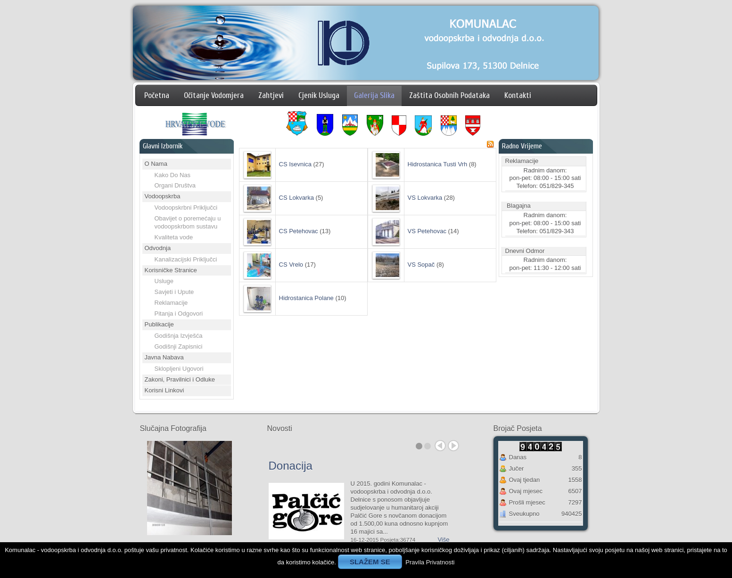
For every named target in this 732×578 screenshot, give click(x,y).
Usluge (164, 281)
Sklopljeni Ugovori (179, 368)
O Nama (156, 163)
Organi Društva (175, 185)
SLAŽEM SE (370, 562)
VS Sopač (421, 264)
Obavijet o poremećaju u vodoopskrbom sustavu (188, 222)
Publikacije (159, 324)
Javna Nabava (164, 357)
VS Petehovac (427, 231)
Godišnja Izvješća (179, 335)
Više (443, 539)
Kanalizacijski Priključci (186, 259)
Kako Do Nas (173, 175)
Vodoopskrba (163, 196)
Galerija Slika (374, 95)
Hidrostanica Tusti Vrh (438, 164)
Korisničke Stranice (171, 270)
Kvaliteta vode (174, 237)
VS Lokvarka (425, 197)
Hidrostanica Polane (306, 297)
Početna (156, 95)
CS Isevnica (295, 164)
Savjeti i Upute (174, 291)
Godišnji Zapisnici (179, 346)
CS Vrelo (291, 264)
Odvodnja (158, 248)
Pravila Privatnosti (429, 562)
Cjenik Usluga (318, 95)
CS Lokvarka (296, 197)
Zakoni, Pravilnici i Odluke (180, 379)
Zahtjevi (271, 95)
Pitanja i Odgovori (179, 313)
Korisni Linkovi (164, 390)
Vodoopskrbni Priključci (186, 207)
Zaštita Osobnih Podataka (449, 95)
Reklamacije (171, 302)
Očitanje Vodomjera (214, 95)
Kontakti (517, 95)
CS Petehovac (298, 231)
